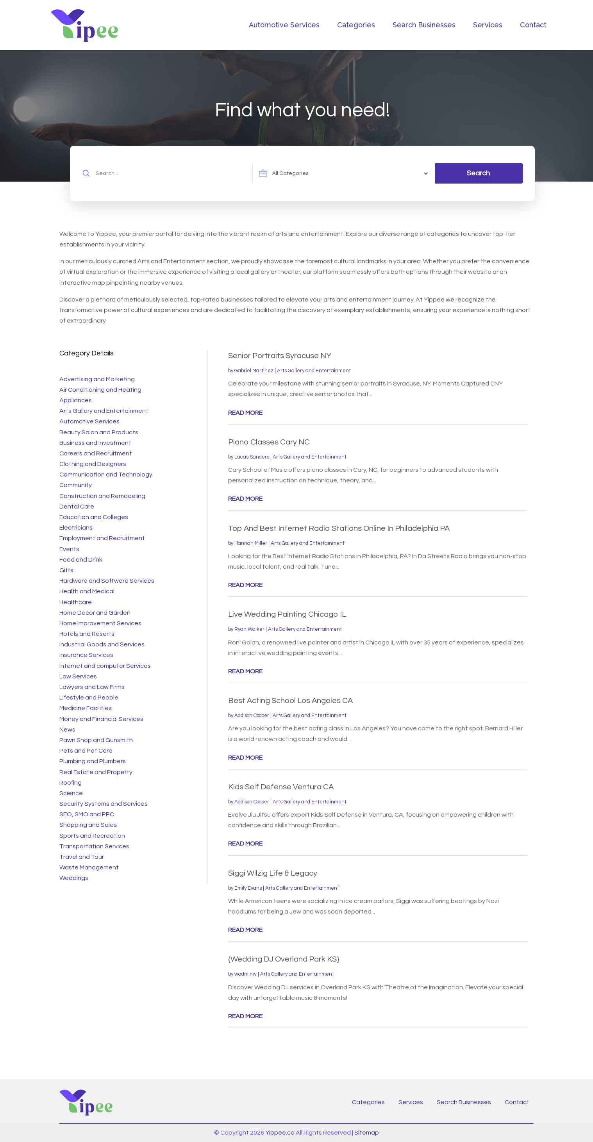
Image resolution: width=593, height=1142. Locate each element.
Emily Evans (248, 888)
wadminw (245, 974)
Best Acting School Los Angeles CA (290, 701)
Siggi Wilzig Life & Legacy (272, 873)
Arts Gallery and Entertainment (314, 370)
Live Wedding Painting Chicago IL (287, 614)
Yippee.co (280, 1133)
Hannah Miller (250, 543)
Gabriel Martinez (253, 370)
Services (487, 25)
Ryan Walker (249, 629)
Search (478, 173)
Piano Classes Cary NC (269, 442)
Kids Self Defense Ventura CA (281, 787)
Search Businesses (424, 25)
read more (245, 413)
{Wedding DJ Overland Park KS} (283, 959)
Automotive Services (284, 25)
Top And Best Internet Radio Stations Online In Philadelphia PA (339, 528)
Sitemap (366, 1133)
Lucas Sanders (251, 457)
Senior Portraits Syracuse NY (279, 356)
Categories (356, 25)
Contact (533, 25)
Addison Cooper (251, 715)
